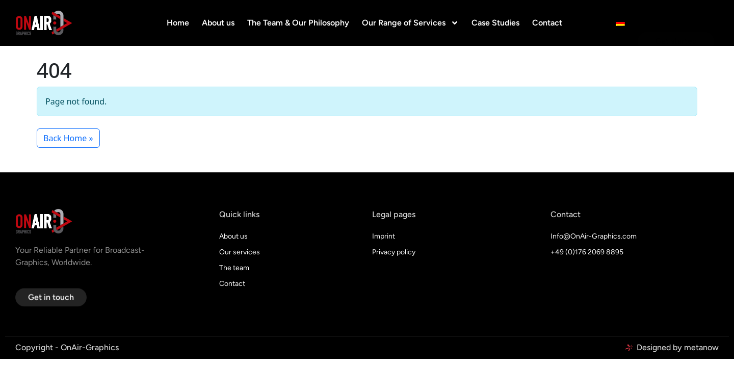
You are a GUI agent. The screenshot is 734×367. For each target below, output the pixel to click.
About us (218, 23)
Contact (547, 23)
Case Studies (495, 23)
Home (178, 23)
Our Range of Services (410, 23)
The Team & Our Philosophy (298, 23)
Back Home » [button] (68, 138)
